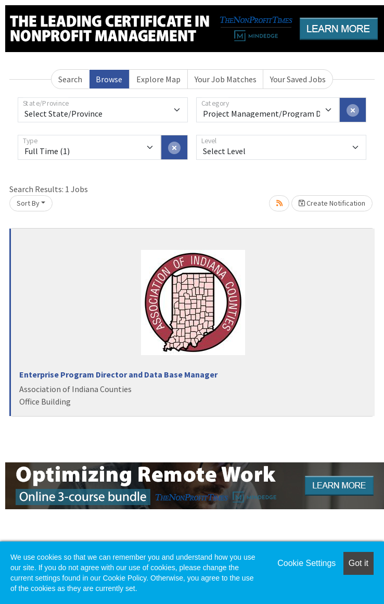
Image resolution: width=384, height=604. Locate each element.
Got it (358, 563)
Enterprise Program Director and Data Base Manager (118, 374)
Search (70, 79)
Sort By (28, 203)
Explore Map (158, 79)
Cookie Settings (306, 563)
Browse (109, 79)
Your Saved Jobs (298, 79)
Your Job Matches (226, 79)
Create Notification (332, 203)
